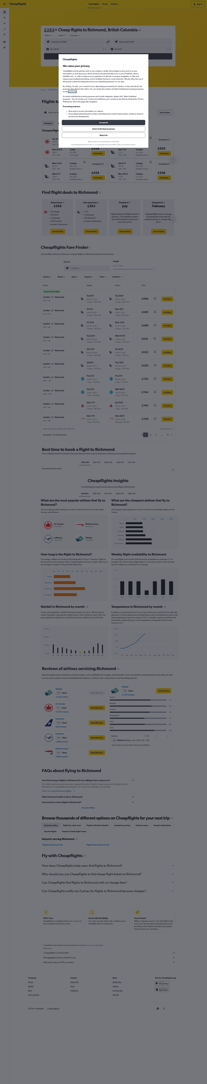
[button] (103, 122)
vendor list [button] (72, 92)
